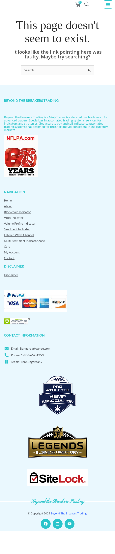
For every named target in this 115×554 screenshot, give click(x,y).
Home (8, 223)
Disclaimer (11, 297)
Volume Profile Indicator (20, 246)
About (8, 229)
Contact (9, 281)
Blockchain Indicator (17, 235)
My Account (12, 275)
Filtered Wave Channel (19, 258)
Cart (7, 269)
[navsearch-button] (86, 11)
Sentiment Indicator (17, 252)
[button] (108, 11)
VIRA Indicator (13, 240)
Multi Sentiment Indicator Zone (24, 263)
